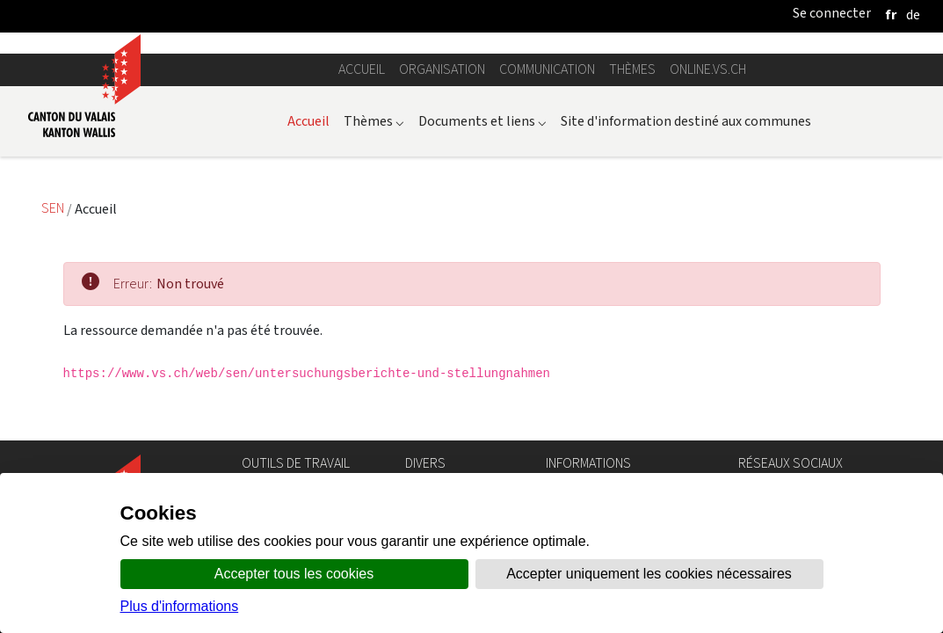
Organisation (442, 69)
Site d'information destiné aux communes (686, 121)
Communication (547, 69)
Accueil (361, 69)
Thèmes (632, 69)
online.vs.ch (708, 69)
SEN (54, 209)
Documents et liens (482, 121)
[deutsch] (913, 14)
